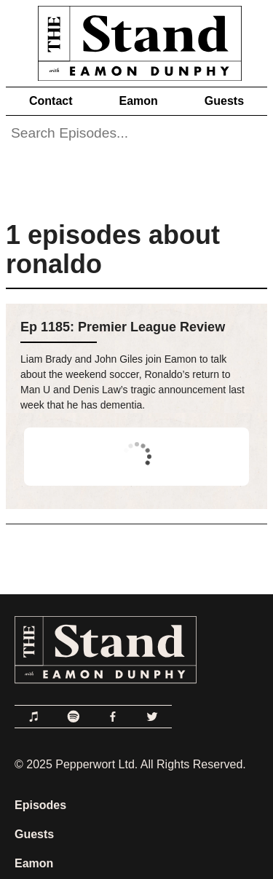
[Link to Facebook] (113, 717)
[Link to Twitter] (152, 717)
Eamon (138, 101)
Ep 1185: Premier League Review (122, 327)
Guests (224, 101)
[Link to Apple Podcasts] (34, 717)
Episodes (40, 805)
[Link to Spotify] (73, 717)
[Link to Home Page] (136, 40)
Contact (51, 101)
